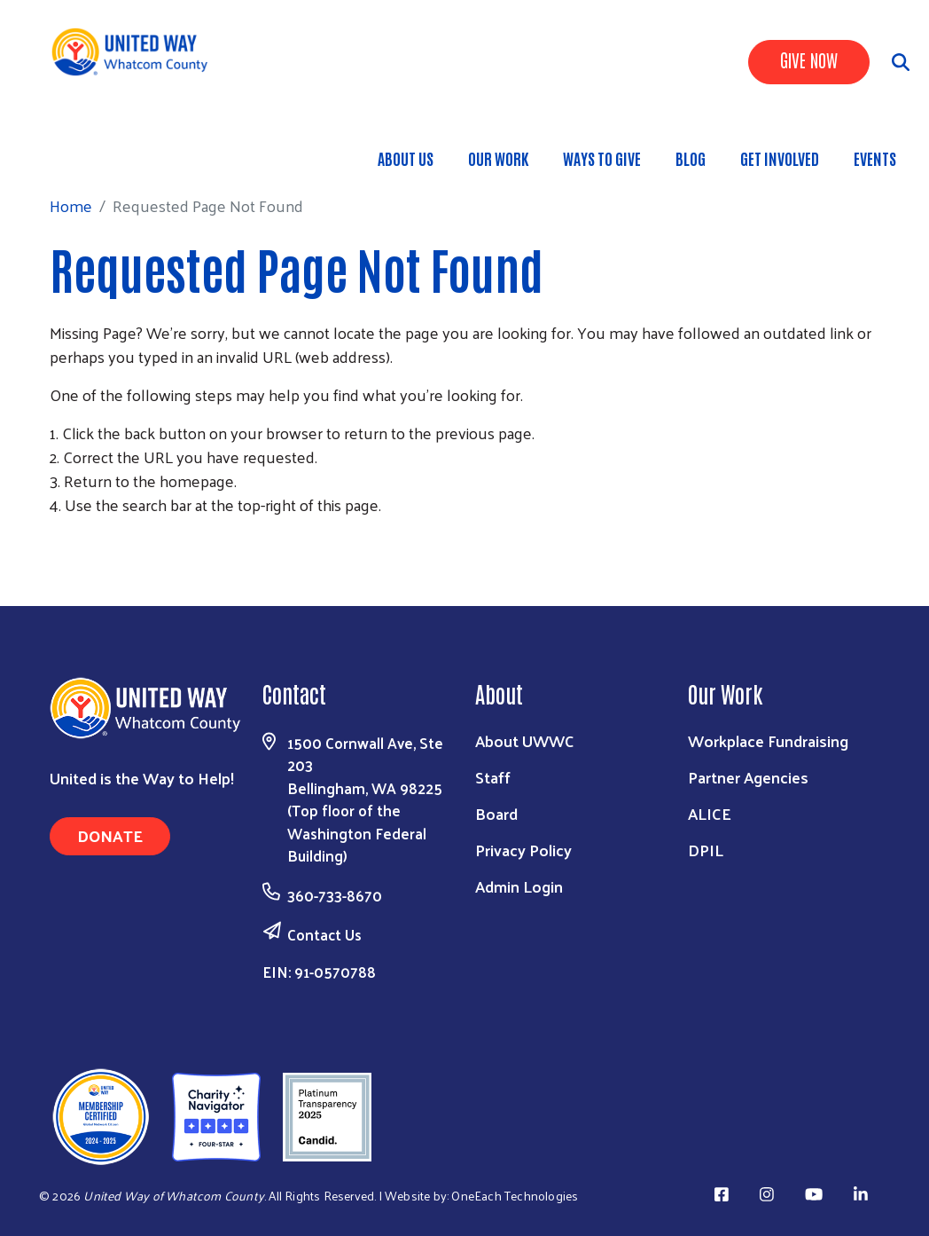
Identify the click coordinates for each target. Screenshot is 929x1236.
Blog (690, 158)
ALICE (709, 813)
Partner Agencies (748, 777)
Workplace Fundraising (768, 740)
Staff (493, 777)
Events (875, 158)
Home (105, 149)
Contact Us (324, 934)
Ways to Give (602, 158)
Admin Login (519, 886)
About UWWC (524, 740)
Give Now (809, 59)
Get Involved (779, 158)
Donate (110, 835)
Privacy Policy (523, 849)
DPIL (705, 849)
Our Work (498, 158)
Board (496, 813)
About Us (405, 158)
